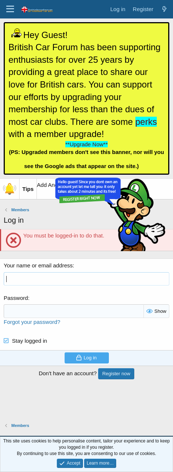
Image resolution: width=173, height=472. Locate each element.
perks (146, 122)
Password (16, 298)
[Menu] (10, 9)
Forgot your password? (32, 322)
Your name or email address (38, 265)
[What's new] (164, 9)
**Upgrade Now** (86, 144)
